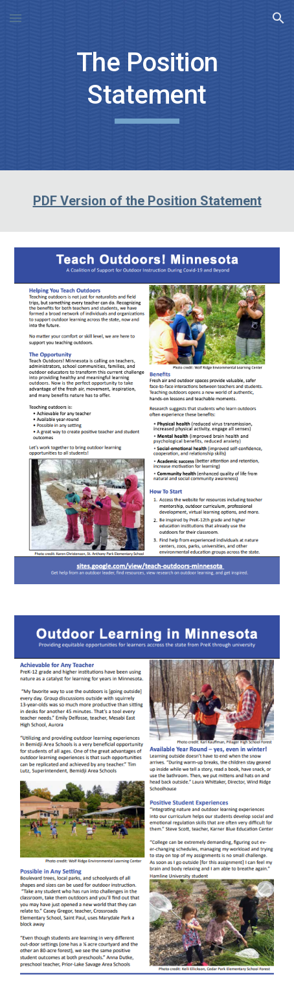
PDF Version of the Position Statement (147, 201)
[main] (147, 85)
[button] (15, 18)
